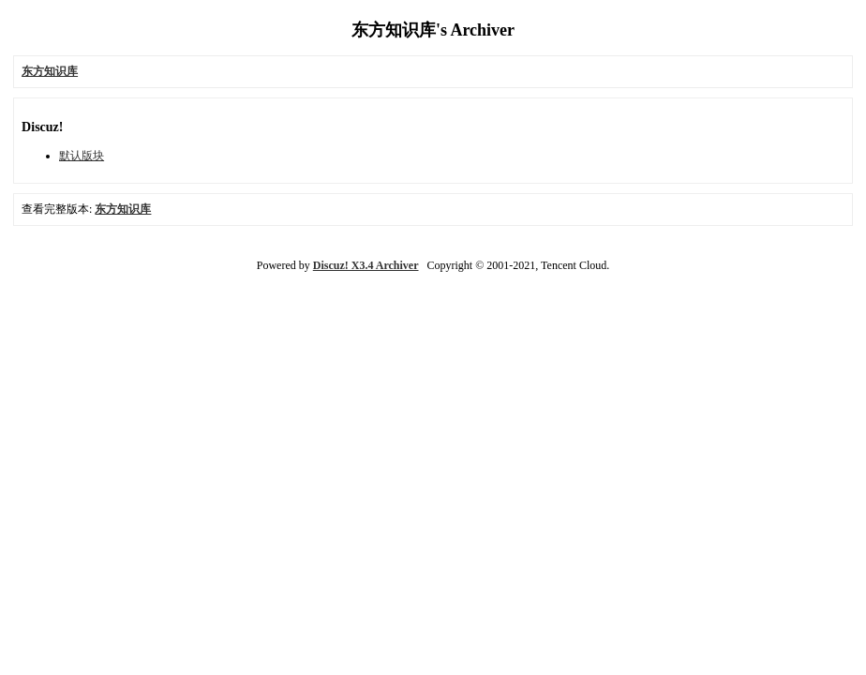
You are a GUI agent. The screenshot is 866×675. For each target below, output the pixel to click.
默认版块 (81, 155)
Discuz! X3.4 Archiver (366, 265)
